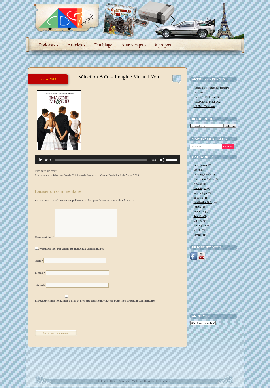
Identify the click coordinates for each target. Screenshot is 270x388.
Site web (40, 285)
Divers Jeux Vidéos (204, 179)
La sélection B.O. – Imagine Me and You (115, 77)
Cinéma (198, 169)
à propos (163, 45)
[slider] (101, 160)
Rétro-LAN (200, 216)
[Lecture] (40, 160)
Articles (76, 45)
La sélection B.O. (203, 202)
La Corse (198, 92)
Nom (39, 260)
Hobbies (198, 183)
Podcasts (49, 45)
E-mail (40, 272)
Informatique (201, 193)
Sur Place (199, 220)
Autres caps (133, 45)
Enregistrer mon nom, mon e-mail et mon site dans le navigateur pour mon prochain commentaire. (95, 300)
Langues (198, 206)
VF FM (198, 230)
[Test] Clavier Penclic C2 (207, 101)
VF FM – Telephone (204, 106)
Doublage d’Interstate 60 (207, 97)
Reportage (199, 211)
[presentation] (65, 317)
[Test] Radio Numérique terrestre (211, 87)
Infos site (199, 197)
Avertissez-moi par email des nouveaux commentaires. (71, 248)
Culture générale (202, 174)
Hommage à (200, 188)
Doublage (103, 45)
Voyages (198, 234)
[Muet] (162, 160)
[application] (107, 159)
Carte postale (201, 165)
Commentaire (44, 237)
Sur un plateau (201, 225)
